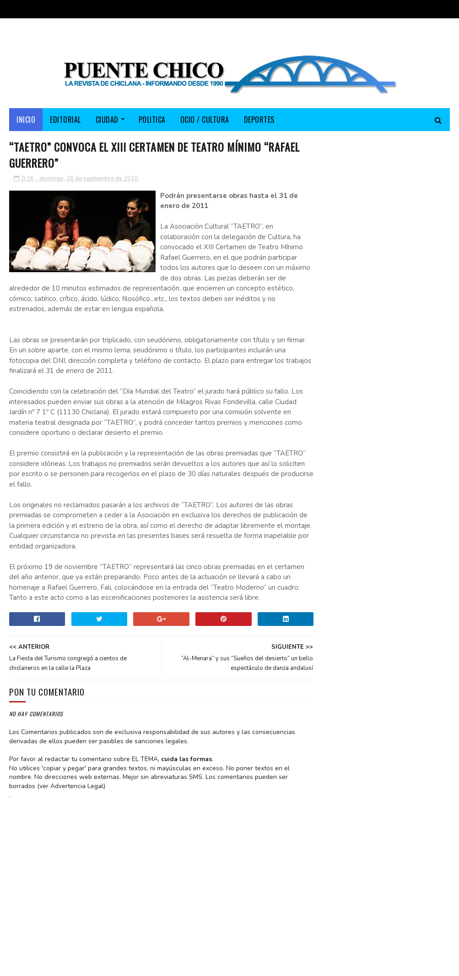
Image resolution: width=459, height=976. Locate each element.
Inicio (25, 120)
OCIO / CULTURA (204, 120)
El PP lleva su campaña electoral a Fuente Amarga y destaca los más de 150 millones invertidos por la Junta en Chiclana (381, 400)
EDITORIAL (65, 120)
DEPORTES (259, 120)
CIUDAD (107, 120)
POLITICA (152, 120)
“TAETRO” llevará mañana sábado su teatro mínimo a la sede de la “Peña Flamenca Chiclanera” (383, 339)
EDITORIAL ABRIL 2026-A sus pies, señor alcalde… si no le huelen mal (407, 283)
